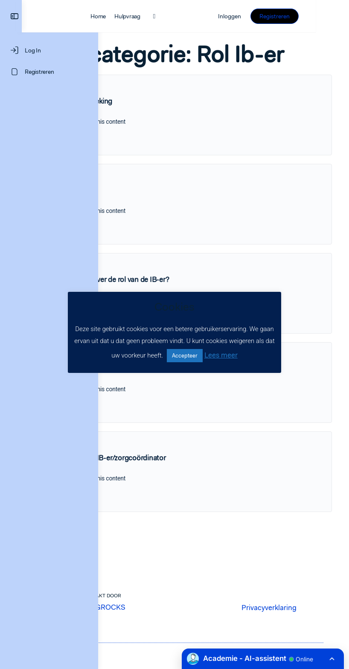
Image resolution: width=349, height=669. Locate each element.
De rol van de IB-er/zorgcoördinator (186, 475)
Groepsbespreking (160, 119)
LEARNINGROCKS (171, 618)
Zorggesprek (150, 208)
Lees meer (221, 355)
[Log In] (49, 50)
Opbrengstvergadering (166, 386)
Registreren (308, 16)
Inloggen (263, 16)
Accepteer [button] (185, 355)
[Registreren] (49, 71)
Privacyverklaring (284, 613)
